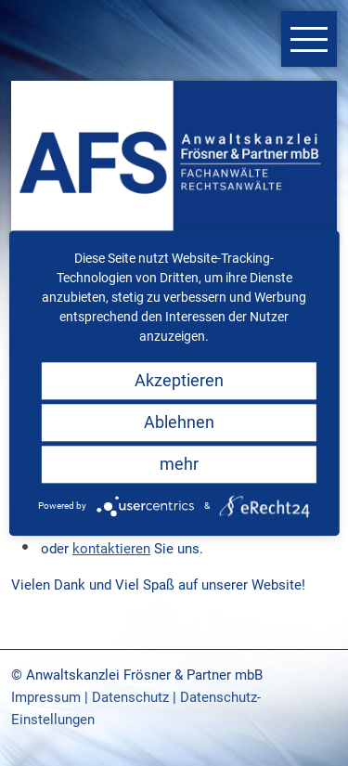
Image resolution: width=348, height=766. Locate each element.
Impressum (46, 697)
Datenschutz (130, 697)
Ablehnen (179, 422)
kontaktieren (111, 548)
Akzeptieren (179, 380)
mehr (179, 464)
